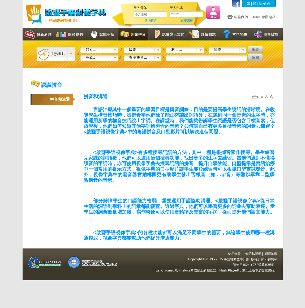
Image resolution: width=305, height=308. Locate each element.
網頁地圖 (271, 254)
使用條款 (234, 254)
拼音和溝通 (60, 99)
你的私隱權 (253, 254)
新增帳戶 (150, 20)
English (264, 3)
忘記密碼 (187, 20)
